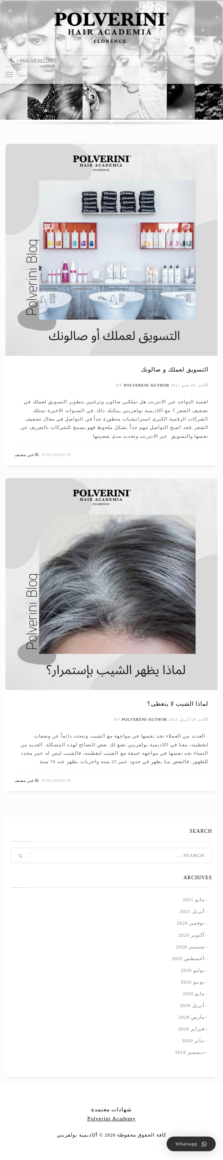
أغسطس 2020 (188, 958)
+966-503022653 (36, 61)
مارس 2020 (192, 1017)
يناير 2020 (193, 1040)
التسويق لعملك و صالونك (174, 369)
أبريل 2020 (192, 1005)
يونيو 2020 (193, 982)
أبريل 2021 (192, 911)
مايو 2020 (194, 993)
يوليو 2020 (193, 970)
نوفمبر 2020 (191, 923)
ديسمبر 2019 (190, 1052)
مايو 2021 (194, 899)
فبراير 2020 (191, 1029)
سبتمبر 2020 (190, 947)
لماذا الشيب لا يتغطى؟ (177, 704)
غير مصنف (24, 455)
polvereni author (146, 385)
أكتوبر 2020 (191, 935)
